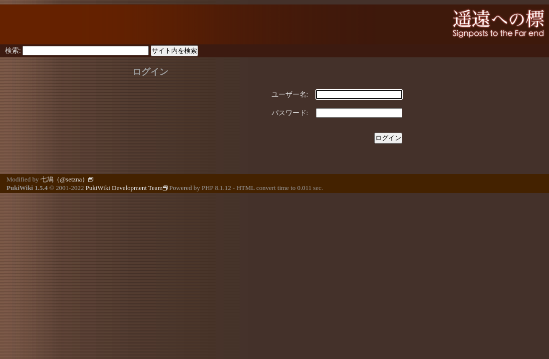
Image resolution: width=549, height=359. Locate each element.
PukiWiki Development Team (126, 187)
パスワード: (290, 113)
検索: (13, 50)
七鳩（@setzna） (66, 179)
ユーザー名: (290, 94)
